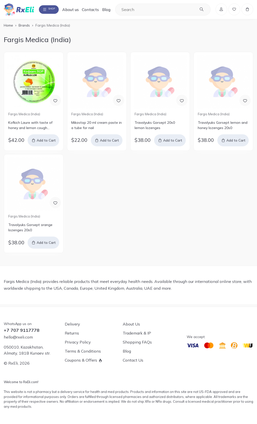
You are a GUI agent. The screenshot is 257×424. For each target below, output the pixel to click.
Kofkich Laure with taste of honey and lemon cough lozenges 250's (30, 128)
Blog (116, 11)
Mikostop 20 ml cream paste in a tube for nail (96, 128)
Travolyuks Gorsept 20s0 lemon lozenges (155, 128)
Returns (72, 333)
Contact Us (133, 360)
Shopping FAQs (137, 342)
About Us (131, 324)
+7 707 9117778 (21, 330)
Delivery (72, 324)
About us (80, 11)
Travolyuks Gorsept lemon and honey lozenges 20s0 (222, 128)
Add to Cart (46, 143)
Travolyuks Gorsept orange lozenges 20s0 (30, 230)
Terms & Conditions (83, 351)
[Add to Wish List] (54, 102)
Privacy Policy (78, 342)
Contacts (100, 11)
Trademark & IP (137, 333)
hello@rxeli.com (18, 337)
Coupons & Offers (81, 360)
